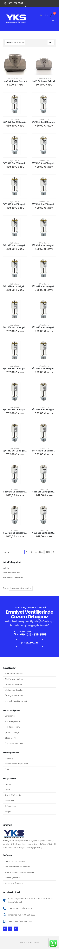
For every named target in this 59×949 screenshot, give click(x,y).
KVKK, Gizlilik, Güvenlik (14, 673)
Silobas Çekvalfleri (15, 79)
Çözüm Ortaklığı (12, 732)
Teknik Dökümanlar (13, 795)
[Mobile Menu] (53, 20)
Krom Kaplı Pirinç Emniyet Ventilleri (19, 872)
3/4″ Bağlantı (44, 284)
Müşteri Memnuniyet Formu (16, 764)
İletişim (8, 812)
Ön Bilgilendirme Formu (15, 695)
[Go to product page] (15, 63)
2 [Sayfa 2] (32, 552)
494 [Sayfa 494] (40, 552)
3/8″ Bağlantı (15, 120)
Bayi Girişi (9, 758)
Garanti (8, 784)
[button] (41, 15)
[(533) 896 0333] (13, 3)
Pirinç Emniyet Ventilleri (15, 861)
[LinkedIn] (16, 928)
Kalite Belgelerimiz (13, 721)
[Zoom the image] (16, 15)
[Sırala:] (14, 42)
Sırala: (6, 588)
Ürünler (6, 568)
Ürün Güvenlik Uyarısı (14, 743)
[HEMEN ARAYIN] (29, 634)
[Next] (54, 552)
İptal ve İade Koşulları (14, 690)
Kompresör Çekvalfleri (13, 577)
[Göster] (51, 42)
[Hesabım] (46, 15)
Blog (7, 769)
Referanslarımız (11, 806)
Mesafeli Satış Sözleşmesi (16, 701)
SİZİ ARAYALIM (29, 643)
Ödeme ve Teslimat (13, 684)
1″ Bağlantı (15, 489)
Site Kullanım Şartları (14, 679)
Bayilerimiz (9, 716)
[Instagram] (10, 928)
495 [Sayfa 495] (48, 552)
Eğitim (7, 790)
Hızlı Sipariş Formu (12, 727)
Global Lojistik (10, 738)
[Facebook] (5, 928)
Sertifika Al (9, 801)
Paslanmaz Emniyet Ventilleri (17, 867)
